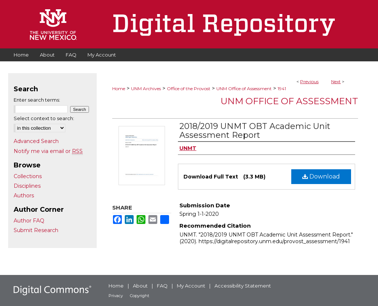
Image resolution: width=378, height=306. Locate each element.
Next (336, 81)
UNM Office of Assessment (244, 88)
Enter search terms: (37, 100)
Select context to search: (44, 118)
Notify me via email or (48, 151)
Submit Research (36, 230)
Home (118, 88)
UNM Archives (146, 88)
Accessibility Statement (242, 286)
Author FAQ (29, 220)
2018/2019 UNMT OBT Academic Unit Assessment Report (254, 130)
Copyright (139, 295)
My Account (191, 286)
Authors (24, 195)
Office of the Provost (188, 88)
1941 (282, 88)
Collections (28, 176)
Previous (309, 81)
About (140, 286)
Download (321, 176)
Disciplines (27, 186)
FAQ (162, 286)
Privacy (116, 295)
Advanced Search (36, 141)
